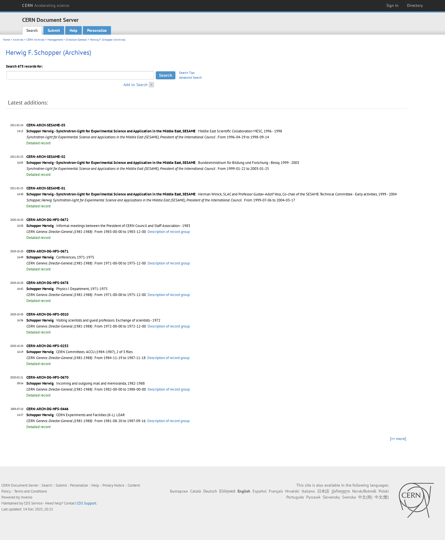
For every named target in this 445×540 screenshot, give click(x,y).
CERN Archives (35, 39)
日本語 (323, 491)
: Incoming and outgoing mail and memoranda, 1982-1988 (85, 383)
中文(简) (365, 497)
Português (295, 497)
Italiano (308, 491)
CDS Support (86, 503)
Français (276, 491)
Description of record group (169, 231)
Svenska (349, 497)
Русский (313, 497)
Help (73, 30)
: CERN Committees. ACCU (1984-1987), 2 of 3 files (79, 351)
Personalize (97, 30)
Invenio (26, 497)
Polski (384, 491)
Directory (415, 5)
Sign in (392, 5)
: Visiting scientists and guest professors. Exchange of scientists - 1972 (93, 320)
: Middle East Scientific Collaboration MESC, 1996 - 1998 (154, 131)
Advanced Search (190, 78)
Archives (18, 39)
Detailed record (38, 143)
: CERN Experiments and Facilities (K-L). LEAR (75, 414)
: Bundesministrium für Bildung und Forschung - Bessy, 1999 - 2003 (162, 162)
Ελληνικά (227, 491)
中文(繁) (382, 497)
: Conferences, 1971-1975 (60, 257)
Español (259, 491)
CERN (45, 5)
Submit (54, 30)
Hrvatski (292, 491)
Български (179, 491)
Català (195, 491)
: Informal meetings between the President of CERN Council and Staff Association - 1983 (108, 225)
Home (6, 39)
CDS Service (33, 503)
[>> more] (398, 438)
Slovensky (331, 497)
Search (32, 30)
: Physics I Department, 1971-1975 (67, 288)
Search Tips (187, 73)
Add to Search (135, 84)
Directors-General (76, 39)
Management (55, 39)
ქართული (340, 491)
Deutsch (210, 491)
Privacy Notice (113, 485)
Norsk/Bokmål (364, 491)
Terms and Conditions (30, 491)
